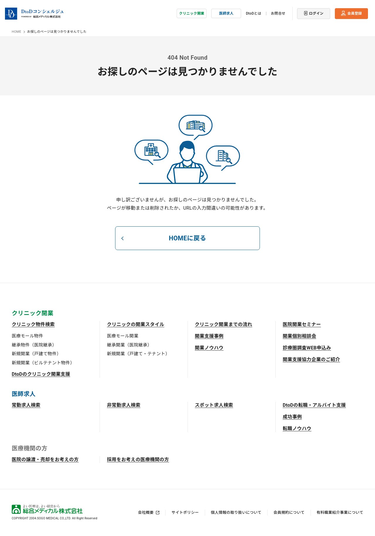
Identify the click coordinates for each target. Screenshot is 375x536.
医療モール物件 (27, 336)
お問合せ (278, 13)
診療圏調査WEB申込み (307, 348)
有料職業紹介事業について (340, 512)
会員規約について (288, 512)
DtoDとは (253, 13)
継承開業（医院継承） (129, 344)
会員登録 (354, 13)
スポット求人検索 (214, 405)
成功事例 (292, 417)
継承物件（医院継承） (34, 344)
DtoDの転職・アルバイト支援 (314, 405)
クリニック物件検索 (33, 324)
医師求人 (226, 13)
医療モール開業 (122, 336)
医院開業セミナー (302, 324)
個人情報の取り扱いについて (236, 512)
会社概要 (146, 512)
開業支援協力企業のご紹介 (311, 359)
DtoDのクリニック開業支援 (41, 374)
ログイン (316, 13)
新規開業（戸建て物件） (36, 353)
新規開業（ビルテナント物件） (43, 362)
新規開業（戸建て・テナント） (138, 353)
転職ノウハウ (297, 428)
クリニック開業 (191, 13)
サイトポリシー (185, 512)
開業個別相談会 (299, 336)
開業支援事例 (209, 336)
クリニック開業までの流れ (223, 324)
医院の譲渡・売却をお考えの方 (45, 459)
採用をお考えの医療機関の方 (138, 459)
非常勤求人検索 (123, 405)
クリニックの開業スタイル (135, 324)
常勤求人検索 (26, 405)
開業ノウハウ (209, 348)
